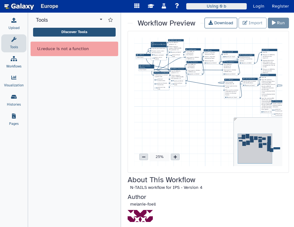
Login (258, 6)
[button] (143, 157)
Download (221, 23)
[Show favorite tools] (110, 20)
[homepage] (19, 6)
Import (252, 23)
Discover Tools (74, 32)
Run (278, 23)
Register (280, 6)
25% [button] (160, 156)
